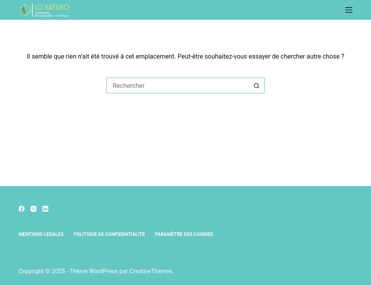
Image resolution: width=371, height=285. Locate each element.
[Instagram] (33, 209)
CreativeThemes (150, 271)
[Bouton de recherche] (257, 85)
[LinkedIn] (45, 209)
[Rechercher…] (177, 85)
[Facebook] (22, 209)
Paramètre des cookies (184, 234)
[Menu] (348, 9)
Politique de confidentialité (109, 234)
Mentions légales (41, 234)
